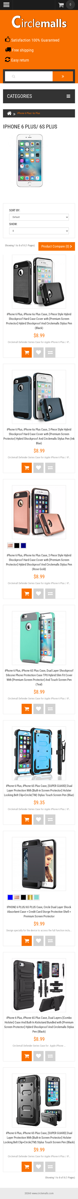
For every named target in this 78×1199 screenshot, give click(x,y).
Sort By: (14, 210)
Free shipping (19, 50)
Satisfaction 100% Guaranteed (32, 40)
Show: (13, 224)
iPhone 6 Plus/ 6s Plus (28, 113)
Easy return (17, 60)
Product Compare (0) (56, 246)
